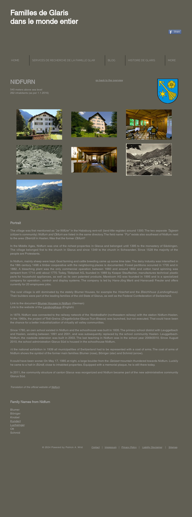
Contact (96, 447)
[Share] (174, 32)
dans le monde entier (44, 21)
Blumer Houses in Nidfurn (54, 303)
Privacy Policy (129, 447)
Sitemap (173, 447)
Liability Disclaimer (152, 447)
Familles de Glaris (39, 13)
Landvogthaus (52, 307)
